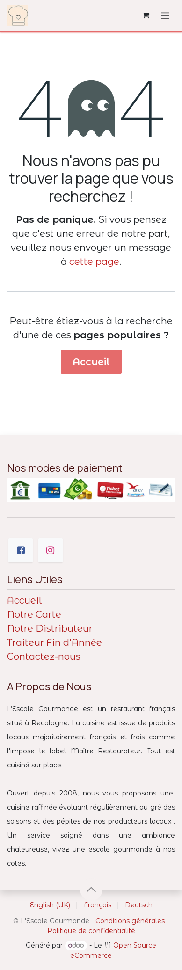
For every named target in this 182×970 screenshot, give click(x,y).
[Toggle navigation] (165, 15)
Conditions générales (130, 921)
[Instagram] (50, 550)
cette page (94, 261)
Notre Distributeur (50, 628)
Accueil (91, 361)
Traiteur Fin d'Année (54, 642)
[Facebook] (20, 550)
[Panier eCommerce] (146, 15)
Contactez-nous (43, 656)
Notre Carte (34, 614)
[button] (91, 889)
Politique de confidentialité (91, 930)
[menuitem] (50, 905)
